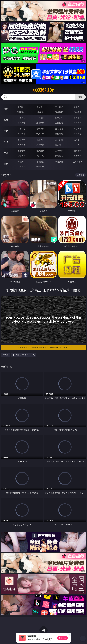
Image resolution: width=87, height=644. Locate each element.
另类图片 (77, 144)
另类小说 (40, 155)
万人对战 (59, 107)
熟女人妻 (21, 122)
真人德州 (40, 107)
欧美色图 (59, 140)
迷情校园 (21, 155)
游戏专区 (77, 107)
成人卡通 (59, 129)
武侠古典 (77, 151)
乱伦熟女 (59, 133)
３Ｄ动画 (77, 118)
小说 (6, 152)
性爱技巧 (77, 155)
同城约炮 (21, 161)
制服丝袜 (21, 133)
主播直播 (59, 122)
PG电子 (21, 107)
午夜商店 (40, 161)
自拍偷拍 (40, 118)
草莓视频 (59, 161)
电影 (6, 130)
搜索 (80, 97)
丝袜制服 (40, 122)
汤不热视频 (77, 161)
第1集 (5, 355)
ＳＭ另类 (77, 122)
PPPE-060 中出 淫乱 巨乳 (24, 355)
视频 (6, 119)
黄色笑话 (59, 155)
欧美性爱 (77, 129)
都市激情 (21, 151)
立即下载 (62, 638)
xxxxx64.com (43, 90)
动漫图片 (77, 140)
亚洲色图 (40, 140)
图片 (6, 141)
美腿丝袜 (21, 144)
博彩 (6, 109)
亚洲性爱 (21, 129)
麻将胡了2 (21, 111)
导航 (6, 163)
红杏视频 (21, 166)
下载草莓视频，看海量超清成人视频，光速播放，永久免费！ (51, 347)
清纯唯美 (40, 144)
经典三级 (40, 133)
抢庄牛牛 (77, 111)
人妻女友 (59, 151)
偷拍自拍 (40, 129)
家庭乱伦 (40, 151)
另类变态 (77, 133)
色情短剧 (40, 166)
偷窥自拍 (21, 140)
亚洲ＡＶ (21, 118)
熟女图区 (59, 144)
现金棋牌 (59, 111)
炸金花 (40, 111)
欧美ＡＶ (59, 118)
